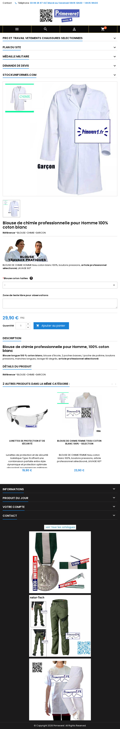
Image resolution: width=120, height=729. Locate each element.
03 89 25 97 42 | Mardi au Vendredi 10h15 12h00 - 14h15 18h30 (64, 2)
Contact (7, 2)
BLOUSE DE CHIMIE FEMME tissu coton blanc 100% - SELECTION (79, 442)
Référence (9, 232)
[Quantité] (21, 325)
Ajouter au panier (50, 326)
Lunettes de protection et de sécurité (27, 442)
